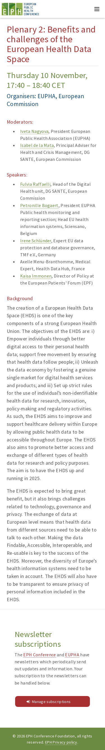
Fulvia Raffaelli (35, 184)
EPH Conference (39, 654)
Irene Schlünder (35, 240)
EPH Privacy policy (61, 742)
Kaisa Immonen (36, 276)
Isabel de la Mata (37, 145)
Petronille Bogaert (39, 205)
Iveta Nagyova (34, 131)
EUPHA (72, 654)
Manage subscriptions (51, 701)
